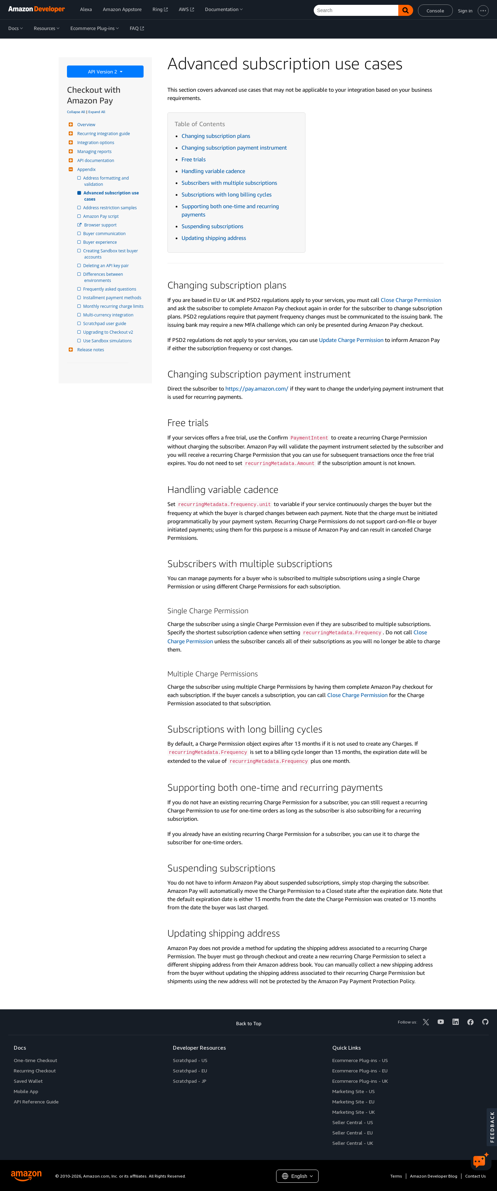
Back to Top (248, 1023)
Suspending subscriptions (212, 226)
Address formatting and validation (107, 181)
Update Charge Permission (351, 339)
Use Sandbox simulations (108, 341)
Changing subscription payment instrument (234, 147)
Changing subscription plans (216, 135)
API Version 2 (103, 71)
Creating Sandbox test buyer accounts (111, 254)
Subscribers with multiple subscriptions (229, 182)
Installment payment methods (112, 298)
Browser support (100, 225)
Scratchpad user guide (105, 323)
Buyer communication (105, 233)
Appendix (86, 169)
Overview (85, 125)
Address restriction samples (110, 208)
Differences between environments (104, 277)
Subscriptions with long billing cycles (227, 194)
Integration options (95, 142)
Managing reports (93, 151)
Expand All (96, 112)
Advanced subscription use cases (112, 196)
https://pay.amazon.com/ (257, 388)
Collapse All (76, 112)
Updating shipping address (214, 237)
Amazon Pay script (101, 216)
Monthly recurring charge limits (114, 306)
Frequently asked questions (110, 289)
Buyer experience (100, 242)
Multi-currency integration (109, 315)
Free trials (194, 159)
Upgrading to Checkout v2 (108, 332)
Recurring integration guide (103, 134)
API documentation (95, 160)
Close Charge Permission (411, 299)
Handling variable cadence (213, 171)
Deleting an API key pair (106, 266)
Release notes (90, 350)
